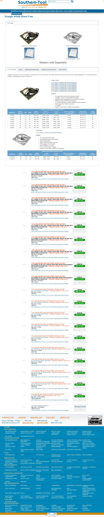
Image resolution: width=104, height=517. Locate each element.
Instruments (52, 11)
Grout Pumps (55, 443)
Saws (22, 446)
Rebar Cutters (10, 446)
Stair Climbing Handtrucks (87, 479)
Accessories (9, 467)
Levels (7, 445)
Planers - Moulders (58, 508)
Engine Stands (10, 433)
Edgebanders (40, 507)
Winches (23, 481)
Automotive (20, 11)
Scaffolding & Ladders (41, 447)
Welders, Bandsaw (57, 498)
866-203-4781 (30, 7)
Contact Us (8, 417)
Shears (69, 493)
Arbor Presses (41, 431)
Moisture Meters (11, 470)
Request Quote (80, 406)
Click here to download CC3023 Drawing (64, 86)
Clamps (53, 505)
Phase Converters (88, 488)
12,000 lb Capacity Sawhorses (11, 476)
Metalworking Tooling (56, 489)
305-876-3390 (42, 423)
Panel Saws (24, 508)
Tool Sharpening (57, 510)
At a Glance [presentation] (11, 69)
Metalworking (76, 11)
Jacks (38, 477)
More (84, 477)
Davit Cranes (55, 475)
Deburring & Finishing (74, 485)
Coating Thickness (42, 467)
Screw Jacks (71, 434)
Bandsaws (39, 505)
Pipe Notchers (72, 490)
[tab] (10, 23)
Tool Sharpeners (57, 496)
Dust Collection (26, 460)
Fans (22, 455)
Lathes (38, 488)
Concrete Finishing (42, 441)
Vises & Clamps (87, 496)
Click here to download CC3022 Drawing (64, 85)
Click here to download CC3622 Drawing (64, 87)
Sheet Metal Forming (74, 455)
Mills (68, 488)
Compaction (86, 440)
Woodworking (17, 13)
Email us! (42, 7)
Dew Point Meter (57, 467)
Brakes (38, 485)
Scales (69, 461)
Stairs (84, 461)
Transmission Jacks (27, 436)
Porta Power (86, 433)
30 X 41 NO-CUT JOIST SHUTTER (51, 371)
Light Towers (25, 445)
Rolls (22, 493)
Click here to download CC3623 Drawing (64, 88)
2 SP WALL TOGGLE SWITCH (39, 406)
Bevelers (24, 485)
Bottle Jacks (55, 431)
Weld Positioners (27, 498)
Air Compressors (11, 440)
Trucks (7, 481)
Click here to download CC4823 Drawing (64, 91)
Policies (50, 417)
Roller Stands (56, 478)
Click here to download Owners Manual (64, 82)
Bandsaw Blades (10, 501)
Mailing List (36, 417)
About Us (64, 417)
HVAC (37, 11)
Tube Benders (71, 496)
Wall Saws (39, 449)
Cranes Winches (72, 431)
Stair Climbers (87, 455)
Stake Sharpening (27, 510)
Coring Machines (73, 441)
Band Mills (70, 510)
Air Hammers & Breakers (25, 440)
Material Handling (63, 11)
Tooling (84, 11)
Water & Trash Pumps (58, 449)
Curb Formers (87, 441)
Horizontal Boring (73, 443)
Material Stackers (73, 477)
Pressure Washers (88, 445)
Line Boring (86, 510)
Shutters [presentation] (62, 69)
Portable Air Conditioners (56, 455)
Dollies (69, 475)
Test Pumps (9, 463)
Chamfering (55, 485)
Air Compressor (10, 431)
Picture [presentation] (10, 23)
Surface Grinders (42, 496)
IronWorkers (25, 488)
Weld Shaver (40, 498)
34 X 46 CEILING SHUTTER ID (50, 325)
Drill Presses (10, 488)
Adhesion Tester (26, 467)
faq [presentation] (20, 69)
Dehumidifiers (10, 455)
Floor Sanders (26, 443)
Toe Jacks (8, 436)
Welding (39, 463)
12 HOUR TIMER (48, 394)
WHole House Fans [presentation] (49, 69)
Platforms (24, 461)
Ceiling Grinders (57, 440)
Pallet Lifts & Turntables (40, 479)
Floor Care (55, 460)
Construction (30, 11)
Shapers (8, 510)
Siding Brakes (56, 446)
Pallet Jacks (25, 478)
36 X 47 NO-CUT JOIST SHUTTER (51, 383)
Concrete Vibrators (74, 449)
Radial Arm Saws (10, 512)
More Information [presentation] (32, 69)
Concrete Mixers (57, 441)
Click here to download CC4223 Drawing (64, 90)
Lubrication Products (55, 433)
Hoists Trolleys (26, 433)
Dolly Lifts (86, 475)
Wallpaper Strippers (28, 463)
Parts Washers (72, 433)
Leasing (22, 417)
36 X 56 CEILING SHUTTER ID (50, 336)
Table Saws (40, 510)
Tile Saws (8, 449)
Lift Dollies (40, 455)
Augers (38, 440)
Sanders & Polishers (43, 493)
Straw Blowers (72, 446)
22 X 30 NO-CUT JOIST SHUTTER (51, 348)
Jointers (70, 507)
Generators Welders (43, 443)
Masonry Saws (41, 445)
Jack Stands (40, 433)
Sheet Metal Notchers (9, 497)
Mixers (69, 445)
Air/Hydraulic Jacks (27, 431)
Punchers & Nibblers (12, 493)
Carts (38, 475)
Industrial (43, 11)
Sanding (85, 508)
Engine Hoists (87, 431)
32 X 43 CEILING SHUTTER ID (50, 313)
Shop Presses (25, 496)
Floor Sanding (56, 507)
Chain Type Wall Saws (74, 440)
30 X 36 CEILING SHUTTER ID (50, 301)
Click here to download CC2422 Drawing (64, 83)
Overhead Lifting (11, 478)
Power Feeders (72, 508)
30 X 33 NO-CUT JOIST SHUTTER (51, 360)
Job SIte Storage (88, 443)
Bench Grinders (10, 485)
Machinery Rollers (58, 477)
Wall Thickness (56, 470)
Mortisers (8, 508)
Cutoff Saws (9, 443)
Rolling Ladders (57, 461)
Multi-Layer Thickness (28, 470)
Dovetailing (71, 505)
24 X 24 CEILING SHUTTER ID (50, 290)
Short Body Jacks (88, 434)
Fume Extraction (88, 460)
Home (13, 11)
